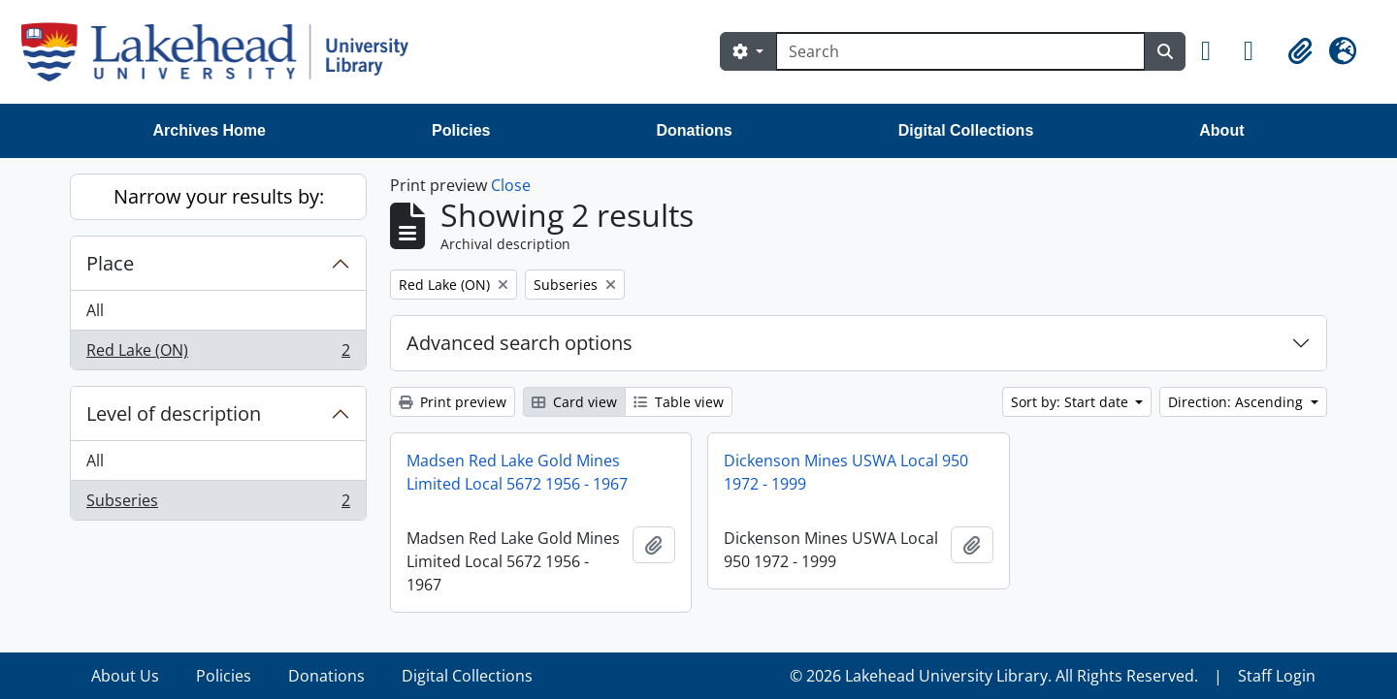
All (95, 310)
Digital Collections (966, 130)
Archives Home (210, 130)
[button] (1214, 51)
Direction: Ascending (1237, 402)
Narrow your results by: (219, 196)
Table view (679, 402)
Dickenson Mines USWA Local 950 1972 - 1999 (846, 472)
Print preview (452, 402)
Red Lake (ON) (217, 353)
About (1221, 130)
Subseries (217, 504)
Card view (574, 402)
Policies (461, 130)
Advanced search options (519, 343)
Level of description (173, 413)
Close (511, 185)
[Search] (960, 51)
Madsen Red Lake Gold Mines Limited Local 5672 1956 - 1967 (517, 472)
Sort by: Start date (1071, 402)
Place (110, 263)
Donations (693, 130)
